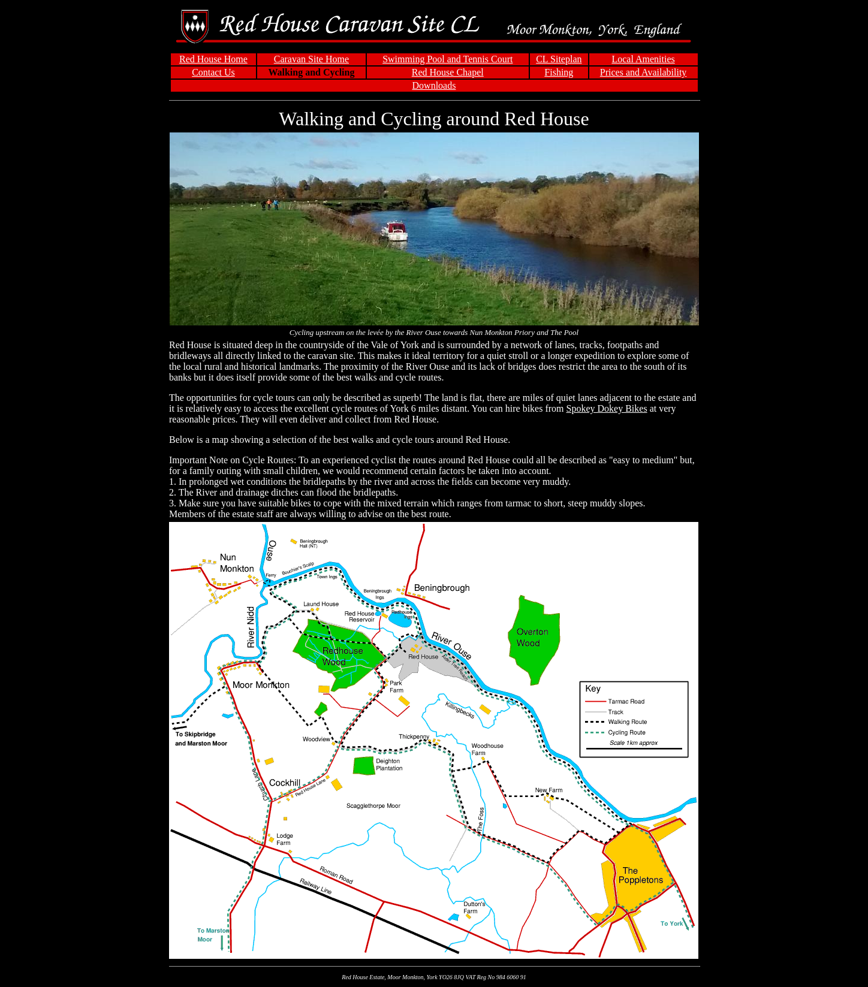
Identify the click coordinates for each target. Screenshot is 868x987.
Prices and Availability (643, 72)
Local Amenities (642, 59)
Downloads (434, 85)
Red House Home (213, 59)
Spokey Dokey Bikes (606, 408)
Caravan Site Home (311, 59)
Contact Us (213, 72)
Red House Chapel (448, 72)
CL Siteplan (558, 59)
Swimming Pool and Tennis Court (447, 59)
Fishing (558, 72)
